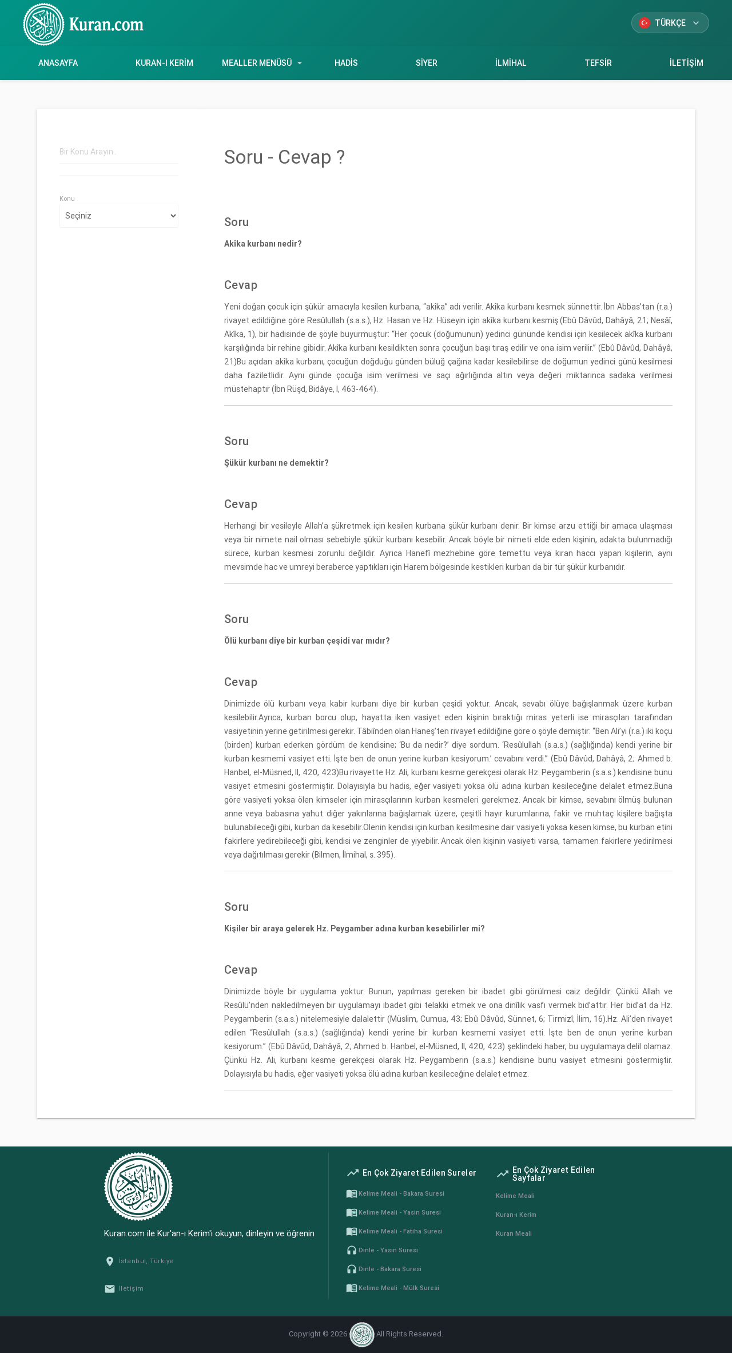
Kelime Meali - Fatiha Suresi (394, 1231)
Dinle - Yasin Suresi (382, 1250)
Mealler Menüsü (263, 63)
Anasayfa (57, 63)
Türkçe (670, 23)
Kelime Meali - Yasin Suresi (393, 1212)
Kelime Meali (515, 1196)
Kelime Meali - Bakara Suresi (395, 1193)
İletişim (686, 63)
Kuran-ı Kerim (164, 63)
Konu (67, 199)
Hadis (346, 63)
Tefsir (597, 63)
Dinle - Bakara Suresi (383, 1269)
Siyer (426, 63)
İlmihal (510, 63)
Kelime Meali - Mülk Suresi (392, 1288)
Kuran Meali (514, 1233)
